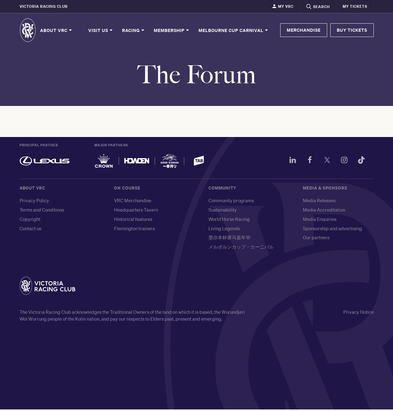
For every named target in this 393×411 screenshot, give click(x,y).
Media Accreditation (324, 211)
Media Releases (319, 202)
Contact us (30, 230)
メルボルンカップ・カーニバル (241, 248)
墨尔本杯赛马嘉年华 (229, 239)
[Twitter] (324, 162)
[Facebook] (306, 162)
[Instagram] (342, 162)
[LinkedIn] (288, 162)
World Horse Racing (229, 220)
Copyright (30, 220)
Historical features (133, 220)
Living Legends (224, 230)
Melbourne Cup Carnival (234, 30)
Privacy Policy (34, 202)
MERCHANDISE (304, 30)
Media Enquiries (319, 220)
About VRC (56, 30)
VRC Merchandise (132, 202)
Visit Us (100, 30)
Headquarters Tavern (136, 211)
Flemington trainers (134, 230)
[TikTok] (360, 162)
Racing (133, 30)
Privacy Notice (358, 314)
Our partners (316, 239)
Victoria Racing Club (44, 6)
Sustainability (222, 211)
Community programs (231, 202)
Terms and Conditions (42, 211)
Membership (172, 30)
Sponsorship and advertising (332, 230)
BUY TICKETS (352, 30)
